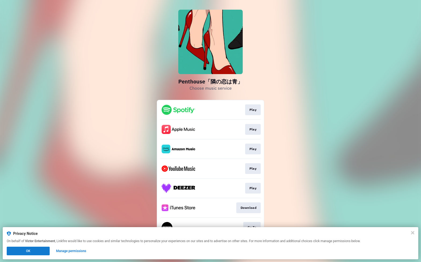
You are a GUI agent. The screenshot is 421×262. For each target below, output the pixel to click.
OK (28, 251)
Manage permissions (71, 251)
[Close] (412, 232)
